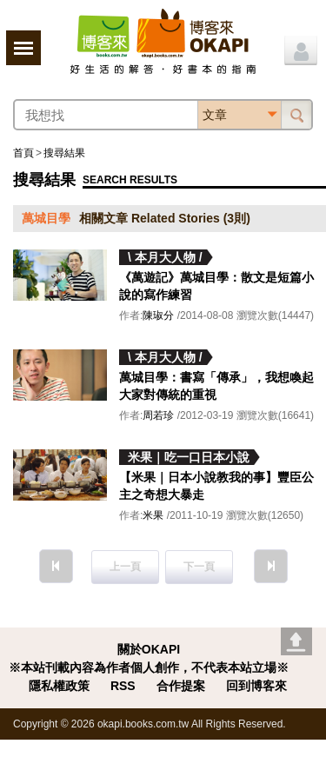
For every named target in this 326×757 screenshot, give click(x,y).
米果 (153, 515)
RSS (123, 686)
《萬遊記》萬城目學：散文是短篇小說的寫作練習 (216, 286)
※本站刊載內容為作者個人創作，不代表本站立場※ (149, 667)
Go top (296, 641)
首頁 (23, 153)
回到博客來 (256, 686)
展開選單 (23, 47)
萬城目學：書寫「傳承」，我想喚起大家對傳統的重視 (216, 386)
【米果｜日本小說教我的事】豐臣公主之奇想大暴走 (216, 485)
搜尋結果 (64, 153)
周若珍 (158, 415)
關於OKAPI (148, 649)
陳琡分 (158, 315)
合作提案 (180, 686)
